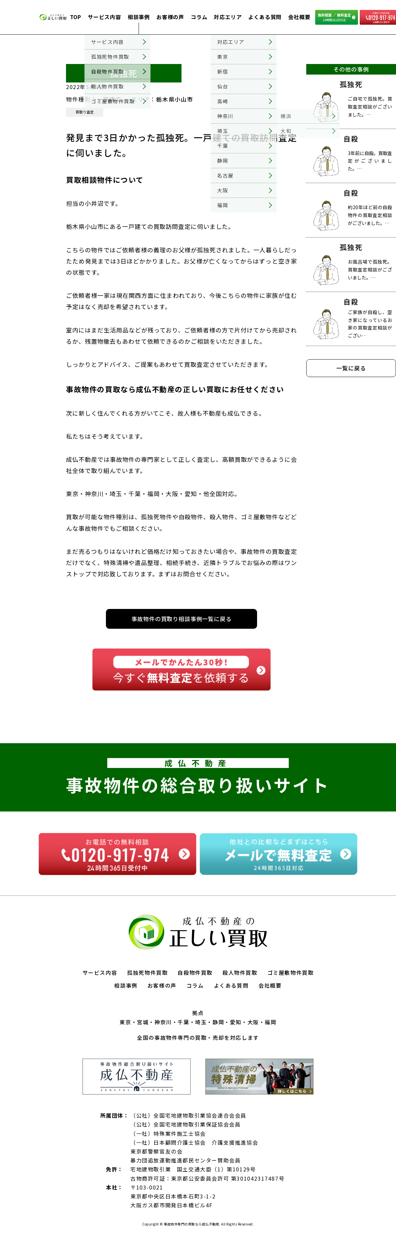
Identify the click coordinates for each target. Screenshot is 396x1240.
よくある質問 (264, 17)
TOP (75, 17)
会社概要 (299, 17)
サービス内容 (104, 17)
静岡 (218, 1022)
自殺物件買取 (195, 972)
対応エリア (228, 17)
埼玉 (201, 1022)
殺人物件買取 (239, 972)
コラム (199, 17)
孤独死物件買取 (147, 972)
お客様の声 (170, 17)
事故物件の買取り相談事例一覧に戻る (181, 619)
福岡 (270, 1022)
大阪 (253, 1022)
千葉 (183, 1022)
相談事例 (139, 17)
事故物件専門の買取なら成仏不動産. (191, 1224)
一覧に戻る (351, 368)
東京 (125, 1022)
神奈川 (163, 1022)
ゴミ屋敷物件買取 (290, 972)
